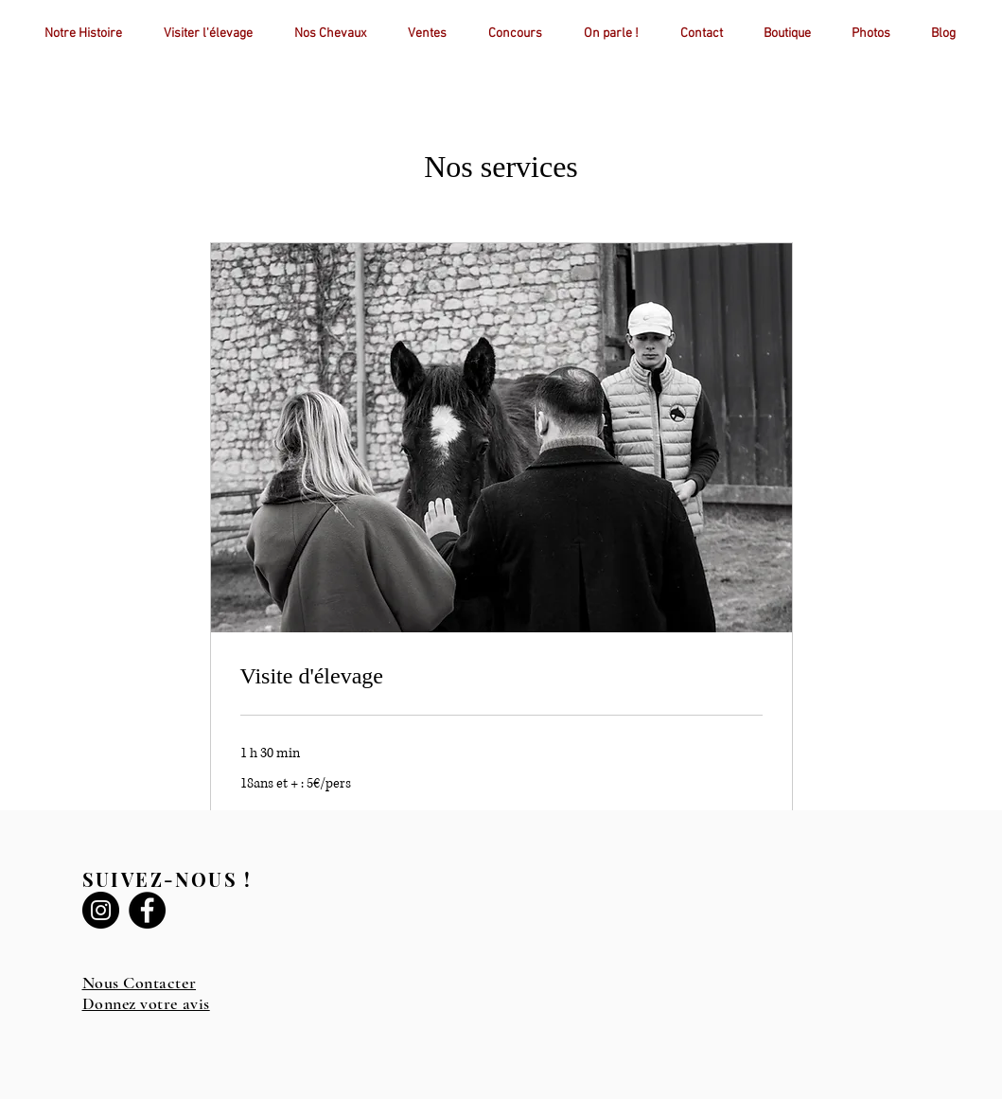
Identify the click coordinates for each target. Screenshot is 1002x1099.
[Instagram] (100, 910)
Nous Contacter (139, 982)
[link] (501, 677)
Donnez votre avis (146, 1003)
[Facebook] (147, 910)
